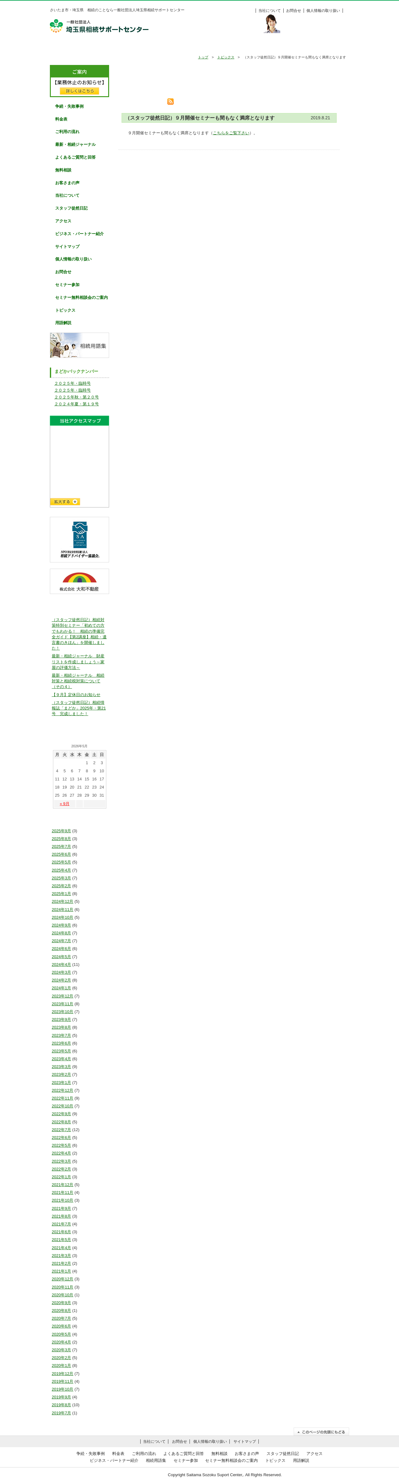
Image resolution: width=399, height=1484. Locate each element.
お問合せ (293, 10)
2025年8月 (61, 838)
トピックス (225, 57)
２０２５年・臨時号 (72, 383)
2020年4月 (61, 1342)
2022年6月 (61, 1137)
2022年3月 (61, 1161)
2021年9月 (61, 1208)
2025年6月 (61, 854)
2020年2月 (61, 1357)
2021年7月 (61, 1224)
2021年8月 (61, 1216)
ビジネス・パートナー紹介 (79, 233)
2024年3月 (61, 972)
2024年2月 (61, 980)
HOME (71, 45)
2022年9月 (61, 1113)
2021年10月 (62, 1200)
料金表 (327, 45)
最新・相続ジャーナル (75, 144)
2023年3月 (61, 1066)
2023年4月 (61, 1058)
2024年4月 (61, 964)
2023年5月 (61, 1051)
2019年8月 (61, 1404)
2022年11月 (62, 1098)
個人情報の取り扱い (323, 10)
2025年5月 (61, 862)
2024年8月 (61, 933)
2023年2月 (61, 1074)
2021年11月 (62, 1192)
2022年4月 (61, 1153)
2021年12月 (62, 1184)
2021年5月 (61, 1239)
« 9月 (65, 803)
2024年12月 (62, 901)
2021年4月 (61, 1247)
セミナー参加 (67, 284)
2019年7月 (61, 1413)
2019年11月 (62, 1381)
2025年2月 (61, 885)
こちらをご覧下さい (231, 133)
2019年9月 (61, 1397)
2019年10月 (62, 1389)
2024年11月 (62, 909)
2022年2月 (61, 1169)
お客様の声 (284, 45)
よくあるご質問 (199, 45)
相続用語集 (156, 1460)
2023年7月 (61, 1035)
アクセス (63, 221)
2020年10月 (62, 1295)
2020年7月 (61, 1318)
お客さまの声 (67, 183)
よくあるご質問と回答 (75, 157)
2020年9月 (61, 1302)
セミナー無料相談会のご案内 (81, 297)
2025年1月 (61, 893)
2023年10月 (62, 1011)
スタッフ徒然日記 (71, 208)
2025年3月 (61, 878)
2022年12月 (62, 1090)
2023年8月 (61, 1027)
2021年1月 (61, 1271)
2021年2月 (61, 1263)
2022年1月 (61, 1177)
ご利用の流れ (156, 45)
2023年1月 (61, 1082)
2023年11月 (62, 1004)
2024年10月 (62, 917)
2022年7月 (61, 1129)
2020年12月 (62, 1279)
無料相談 (241, 45)
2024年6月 (61, 948)
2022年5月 (61, 1145)
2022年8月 (61, 1122)
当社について (269, 10)
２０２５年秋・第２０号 (76, 397)
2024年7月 (61, 940)
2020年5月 (61, 1334)
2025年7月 (61, 846)
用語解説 (63, 322)
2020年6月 (61, 1326)
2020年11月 (62, 1287)
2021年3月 (61, 1255)
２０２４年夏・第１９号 (76, 404)
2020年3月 (61, 1350)
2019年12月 (62, 1373)
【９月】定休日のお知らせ (76, 694)
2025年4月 (61, 870)
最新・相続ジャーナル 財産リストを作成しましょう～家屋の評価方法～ (78, 662)
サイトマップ (67, 246)
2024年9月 (61, 925)
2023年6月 (61, 1043)
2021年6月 (61, 1231)
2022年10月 (62, 1106)
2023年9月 (61, 1019)
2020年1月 (61, 1365)
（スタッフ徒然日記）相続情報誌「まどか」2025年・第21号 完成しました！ (79, 708)
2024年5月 (61, 956)
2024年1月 (61, 988)
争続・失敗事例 (113, 45)
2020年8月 (61, 1310)
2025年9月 (61, 831)
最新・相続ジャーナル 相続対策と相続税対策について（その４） (78, 681)
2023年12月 (62, 996)
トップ (203, 57)
